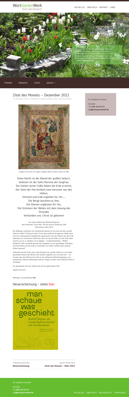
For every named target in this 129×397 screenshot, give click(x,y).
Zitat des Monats (65, 99)
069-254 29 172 (98, 106)
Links (112, 7)
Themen (8, 83)
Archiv (50, 83)
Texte (37, 83)
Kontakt (103, 7)
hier (34, 278)
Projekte (23, 83)
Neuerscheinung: (28, 364)
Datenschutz (105, 392)
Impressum (119, 392)
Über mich (92, 7)
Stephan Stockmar (38, 99)
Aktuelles (79, 7)
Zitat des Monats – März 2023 (59, 364)
